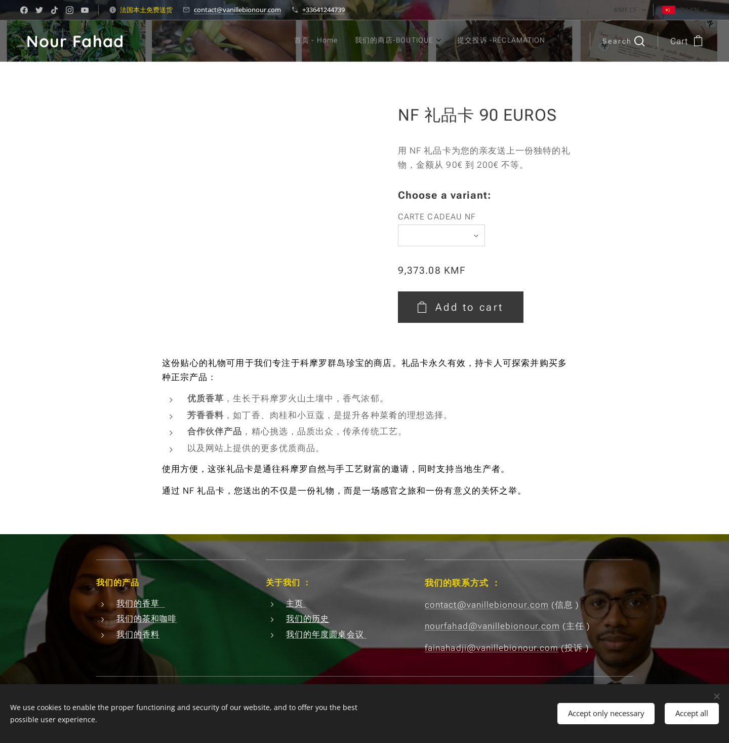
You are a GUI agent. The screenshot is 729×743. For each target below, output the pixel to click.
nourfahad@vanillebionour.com (492, 626)
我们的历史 (307, 619)
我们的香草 (140, 603)
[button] (623, 41)
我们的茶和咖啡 (146, 619)
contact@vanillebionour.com (237, 9)
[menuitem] (458, 41)
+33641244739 (323, 9)
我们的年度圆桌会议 (326, 634)
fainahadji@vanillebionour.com (491, 648)
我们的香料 (137, 634)
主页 (296, 603)
